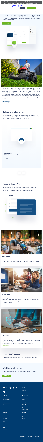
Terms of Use (37, 436)
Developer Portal (25, 409)
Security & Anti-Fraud (6, 401)
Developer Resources (26, 410)
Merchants (21, 11)
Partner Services (5, 416)
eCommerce (24, 404)
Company (34, 11)
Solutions (9, 11)
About (23, 415)
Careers (23, 416)
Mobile (23, 399)
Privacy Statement (30, 436)
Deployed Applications (26, 402)
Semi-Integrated (25, 407)
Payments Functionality (7, 399)
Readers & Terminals (6, 402)
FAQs (4, 421)
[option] (21, 145)
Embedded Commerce (6, 397)
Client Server (24, 401)
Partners (15, 11)
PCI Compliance (5, 419)
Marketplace (5, 404)
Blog (3, 423)
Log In (22, 8)
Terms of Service (22, 436)
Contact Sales (31, 8)
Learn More (6, 158)
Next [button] (23, 173)
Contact (23, 418)
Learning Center (5, 418)
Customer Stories (6, 415)
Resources (27, 11)
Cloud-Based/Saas (25, 397)
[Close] (41, 2)
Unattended (24, 406)
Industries (24, 390)
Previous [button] (19, 173)
